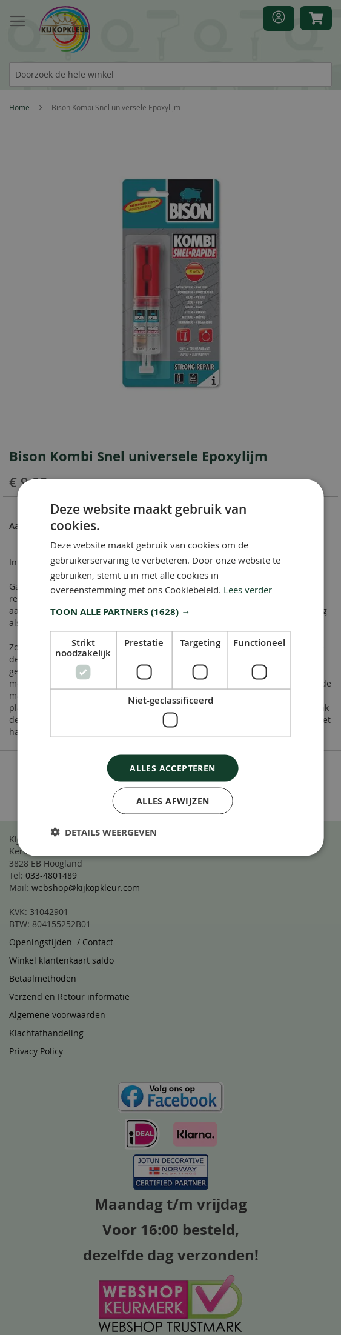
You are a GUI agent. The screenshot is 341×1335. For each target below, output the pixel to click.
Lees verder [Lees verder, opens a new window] (247, 590)
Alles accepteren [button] (172, 767)
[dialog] (170, 667)
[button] (170, 612)
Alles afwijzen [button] (173, 801)
